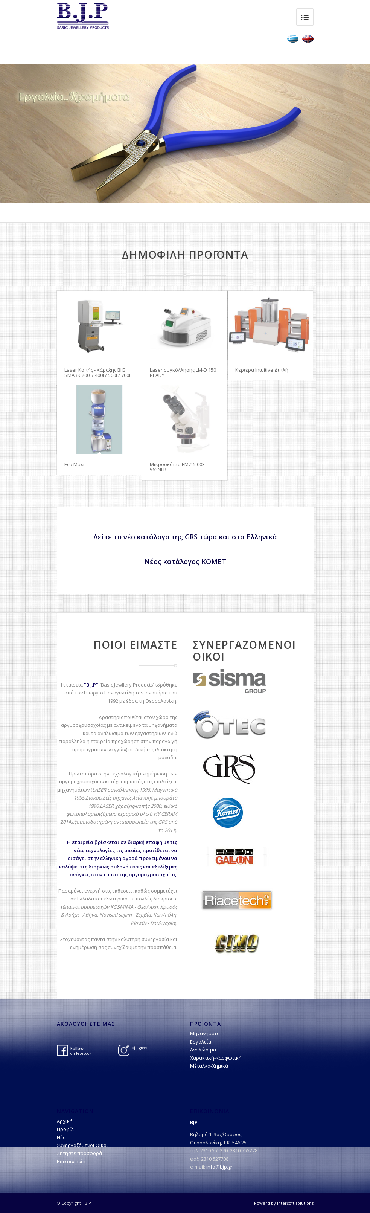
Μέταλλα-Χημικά (209, 1065)
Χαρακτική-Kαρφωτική (216, 1057)
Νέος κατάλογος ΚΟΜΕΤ (185, 561)
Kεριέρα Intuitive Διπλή (261, 369)
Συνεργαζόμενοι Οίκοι (82, 1145)
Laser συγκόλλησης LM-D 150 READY (183, 372)
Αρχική (65, 1121)
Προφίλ (65, 1129)
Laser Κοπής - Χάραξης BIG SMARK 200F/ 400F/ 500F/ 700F (97, 372)
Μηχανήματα (205, 1033)
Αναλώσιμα (203, 1049)
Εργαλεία (200, 1041)
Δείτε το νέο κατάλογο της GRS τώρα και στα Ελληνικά (185, 536)
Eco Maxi (74, 464)
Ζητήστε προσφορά (79, 1153)
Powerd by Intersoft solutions (284, 1203)
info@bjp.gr (219, 1166)
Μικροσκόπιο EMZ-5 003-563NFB (178, 467)
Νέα (61, 1137)
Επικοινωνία (71, 1161)
